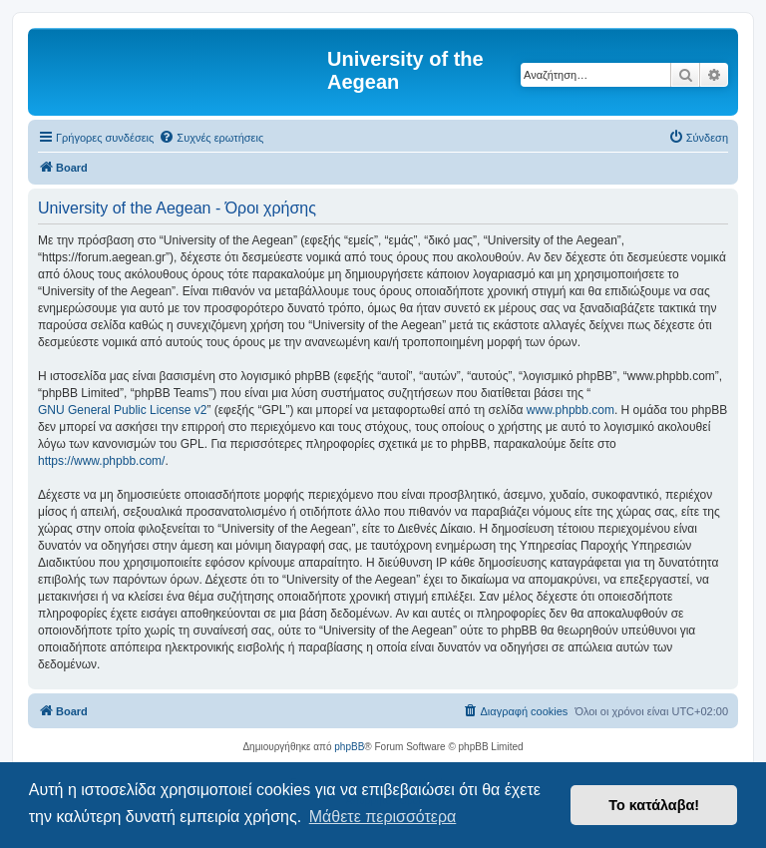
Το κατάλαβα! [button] (653, 805)
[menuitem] (211, 138)
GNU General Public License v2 (122, 410)
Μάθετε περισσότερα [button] (383, 816)
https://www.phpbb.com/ (101, 461)
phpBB (349, 746)
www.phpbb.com (570, 410)
